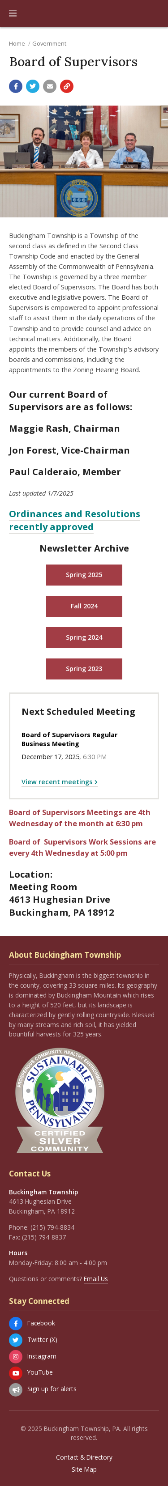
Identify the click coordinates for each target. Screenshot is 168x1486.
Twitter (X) (42, 1339)
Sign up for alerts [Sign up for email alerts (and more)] (52, 1388)
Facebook (41, 1323)
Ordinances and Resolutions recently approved (74, 519)
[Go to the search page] (153, 13)
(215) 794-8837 (44, 1237)
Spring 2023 (84, 668)
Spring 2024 (84, 637)
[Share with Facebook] (15, 86)
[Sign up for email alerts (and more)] (15, 1390)
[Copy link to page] (66, 86)
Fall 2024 (84, 606)
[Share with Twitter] (32, 86)
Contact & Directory (84, 1457)
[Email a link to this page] (49, 86)
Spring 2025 (84, 574)
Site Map (84, 1469)
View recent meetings (57, 781)
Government (49, 43)
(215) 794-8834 (52, 1227)
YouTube (40, 1372)
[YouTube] (15, 1373)
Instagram (41, 1356)
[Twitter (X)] (15, 1340)
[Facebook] (15, 1323)
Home (17, 43)
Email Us (96, 1278)
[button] (13, 13)
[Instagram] (15, 1356)
